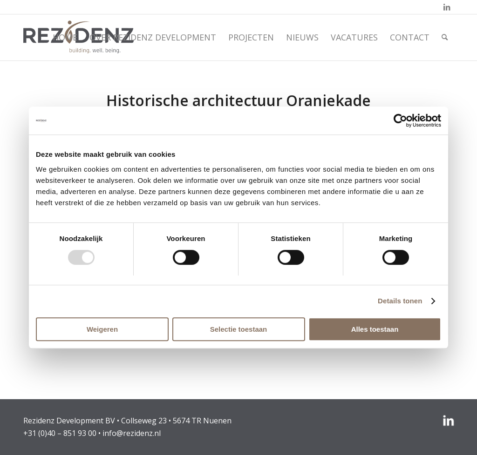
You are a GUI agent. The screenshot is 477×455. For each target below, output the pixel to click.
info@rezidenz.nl (131, 433)
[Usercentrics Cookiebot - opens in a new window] (400, 120)
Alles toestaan (375, 329)
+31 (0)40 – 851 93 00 (59, 433)
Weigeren (102, 329)
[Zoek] (445, 37)
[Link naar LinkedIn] (447, 7)
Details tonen (400, 301)
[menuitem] (65, 37)
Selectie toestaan (238, 329)
